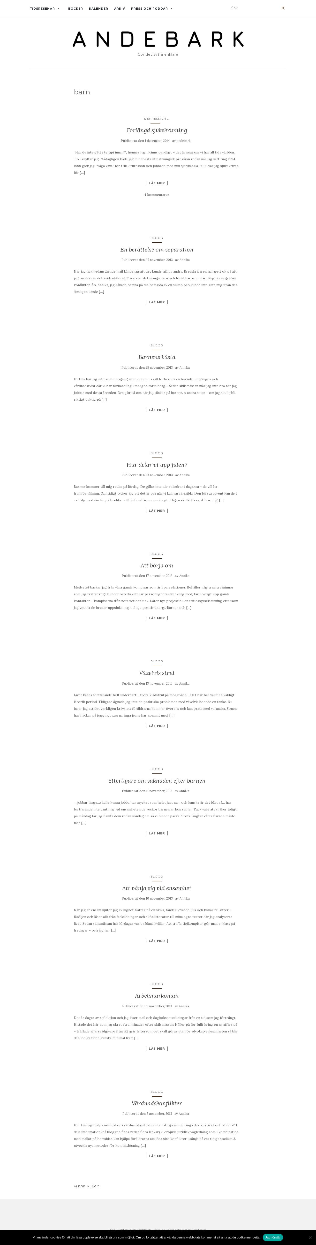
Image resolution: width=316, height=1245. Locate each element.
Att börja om (157, 565)
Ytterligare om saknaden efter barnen (157, 780)
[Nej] (310, 1237)
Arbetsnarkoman (157, 995)
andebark (184, 141)
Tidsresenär (42, 8)
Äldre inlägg (86, 1186)
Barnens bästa (156, 357)
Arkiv (119, 8)
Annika (185, 260)
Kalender (98, 8)
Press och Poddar (149, 8)
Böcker (75, 8)
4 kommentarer (156, 194)
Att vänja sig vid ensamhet (156, 888)
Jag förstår (273, 1237)
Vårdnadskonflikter (157, 1103)
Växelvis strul (156, 673)
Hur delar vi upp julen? (157, 464)
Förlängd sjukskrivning (157, 130)
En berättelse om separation (157, 249)
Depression (155, 118)
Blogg (156, 238)
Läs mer (157, 183)
